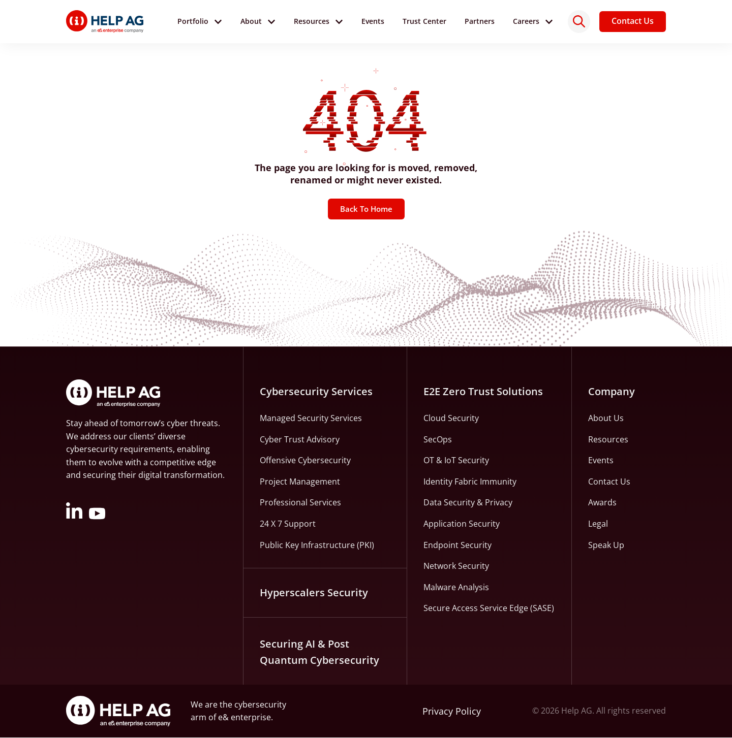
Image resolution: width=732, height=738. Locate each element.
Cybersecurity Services (316, 392)
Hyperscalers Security (314, 593)
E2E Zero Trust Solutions (483, 392)
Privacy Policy (451, 711)
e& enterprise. (245, 717)
